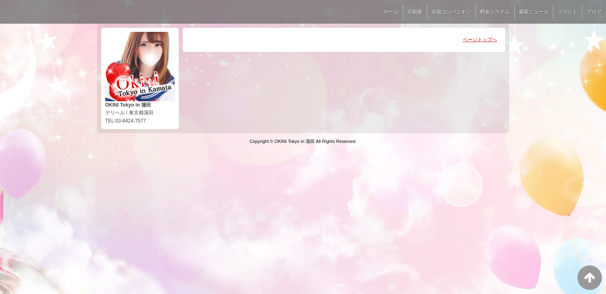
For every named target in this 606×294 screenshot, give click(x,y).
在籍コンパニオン (451, 12)
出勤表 (415, 12)
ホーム (391, 12)
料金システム (495, 12)
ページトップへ (480, 39)
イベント (567, 12)
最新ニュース (533, 12)
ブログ (594, 12)
